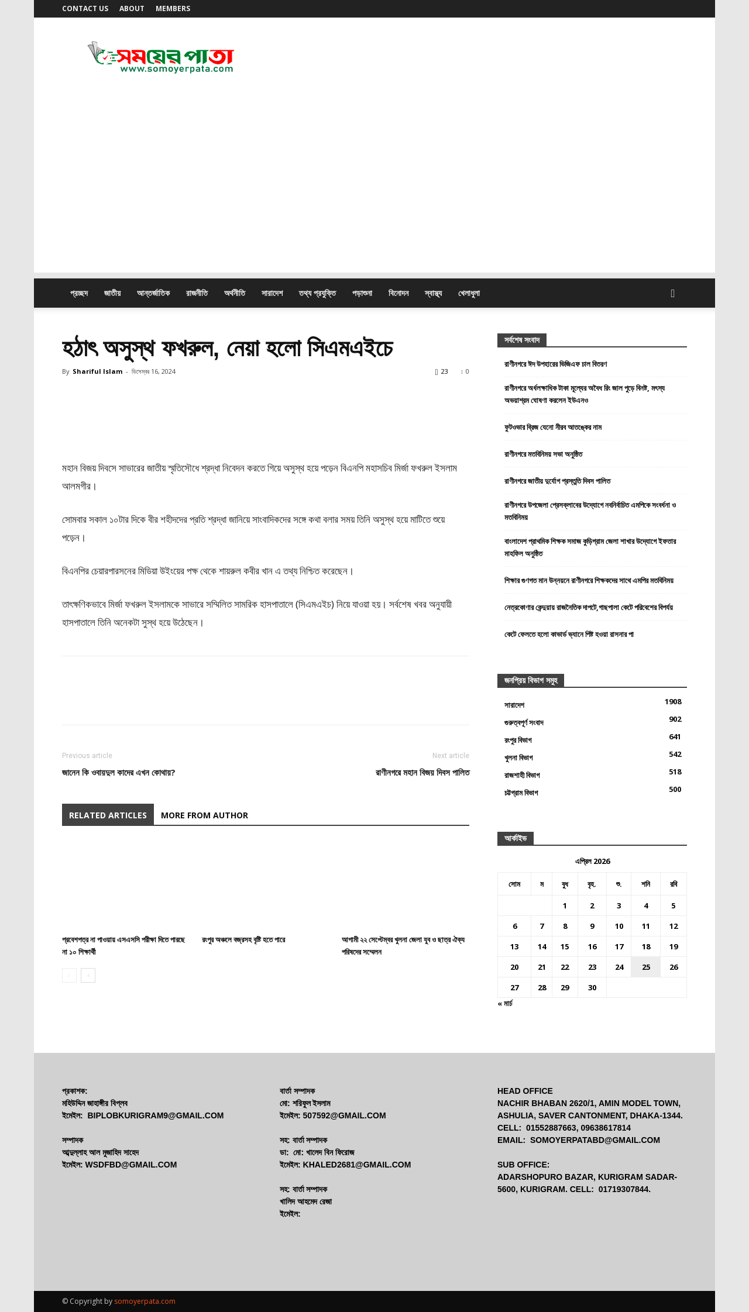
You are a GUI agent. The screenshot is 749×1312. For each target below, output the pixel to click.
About (132, 8)
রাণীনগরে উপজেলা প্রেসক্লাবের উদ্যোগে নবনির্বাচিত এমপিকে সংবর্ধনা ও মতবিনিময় (590, 511)
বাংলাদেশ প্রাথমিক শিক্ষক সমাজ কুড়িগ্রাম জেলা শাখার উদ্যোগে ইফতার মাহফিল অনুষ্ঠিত (590, 547)
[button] (673, 293)
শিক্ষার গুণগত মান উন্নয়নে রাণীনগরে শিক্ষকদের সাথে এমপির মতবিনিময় (589, 580)
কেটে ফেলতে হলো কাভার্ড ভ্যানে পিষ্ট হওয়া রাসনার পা (569, 634)
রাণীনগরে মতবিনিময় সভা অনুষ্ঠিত (543, 454)
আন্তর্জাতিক (153, 292)
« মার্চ (504, 1003)
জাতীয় (112, 292)
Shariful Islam (97, 371)
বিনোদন (398, 292)
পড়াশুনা (362, 292)
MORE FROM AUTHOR (204, 815)
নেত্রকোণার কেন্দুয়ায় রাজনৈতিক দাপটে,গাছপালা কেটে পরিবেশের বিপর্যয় (588, 607)
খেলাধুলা (469, 292)
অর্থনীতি (234, 292)
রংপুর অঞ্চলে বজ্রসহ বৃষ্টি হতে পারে (243, 939)
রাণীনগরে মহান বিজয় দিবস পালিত (422, 772)
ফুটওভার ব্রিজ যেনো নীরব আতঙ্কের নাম (553, 427)
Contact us (85, 8)
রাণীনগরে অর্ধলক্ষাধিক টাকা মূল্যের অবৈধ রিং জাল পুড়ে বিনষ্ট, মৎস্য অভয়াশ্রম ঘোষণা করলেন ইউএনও (584, 394)
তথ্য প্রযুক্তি (317, 292)
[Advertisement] (374, 191)
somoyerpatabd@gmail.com (595, 1140)
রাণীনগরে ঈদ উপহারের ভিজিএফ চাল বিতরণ (555, 364)
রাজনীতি (197, 292)
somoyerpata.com (145, 1301)
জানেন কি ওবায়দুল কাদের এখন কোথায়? (119, 772)
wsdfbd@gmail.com (131, 1164)
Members (173, 8)
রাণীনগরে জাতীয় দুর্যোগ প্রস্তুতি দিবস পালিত (557, 481)
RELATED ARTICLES (108, 815)
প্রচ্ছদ (79, 292)
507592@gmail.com (344, 1115)
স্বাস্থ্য (433, 292)
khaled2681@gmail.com (357, 1164)
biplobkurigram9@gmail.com (155, 1115)
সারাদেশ (272, 292)
